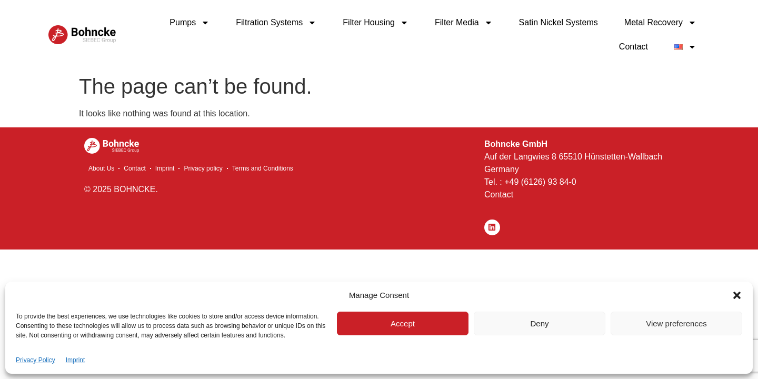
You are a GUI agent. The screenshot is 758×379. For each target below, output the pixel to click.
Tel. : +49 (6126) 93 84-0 (530, 181)
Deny (539, 323)
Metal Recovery (660, 22)
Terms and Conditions (262, 168)
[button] (737, 295)
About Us (101, 168)
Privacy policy (203, 168)
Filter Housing (375, 22)
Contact (633, 46)
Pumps (189, 22)
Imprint (75, 360)
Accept (403, 323)
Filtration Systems (276, 22)
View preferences (676, 323)
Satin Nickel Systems (558, 22)
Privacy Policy (35, 360)
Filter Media (464, 22)
